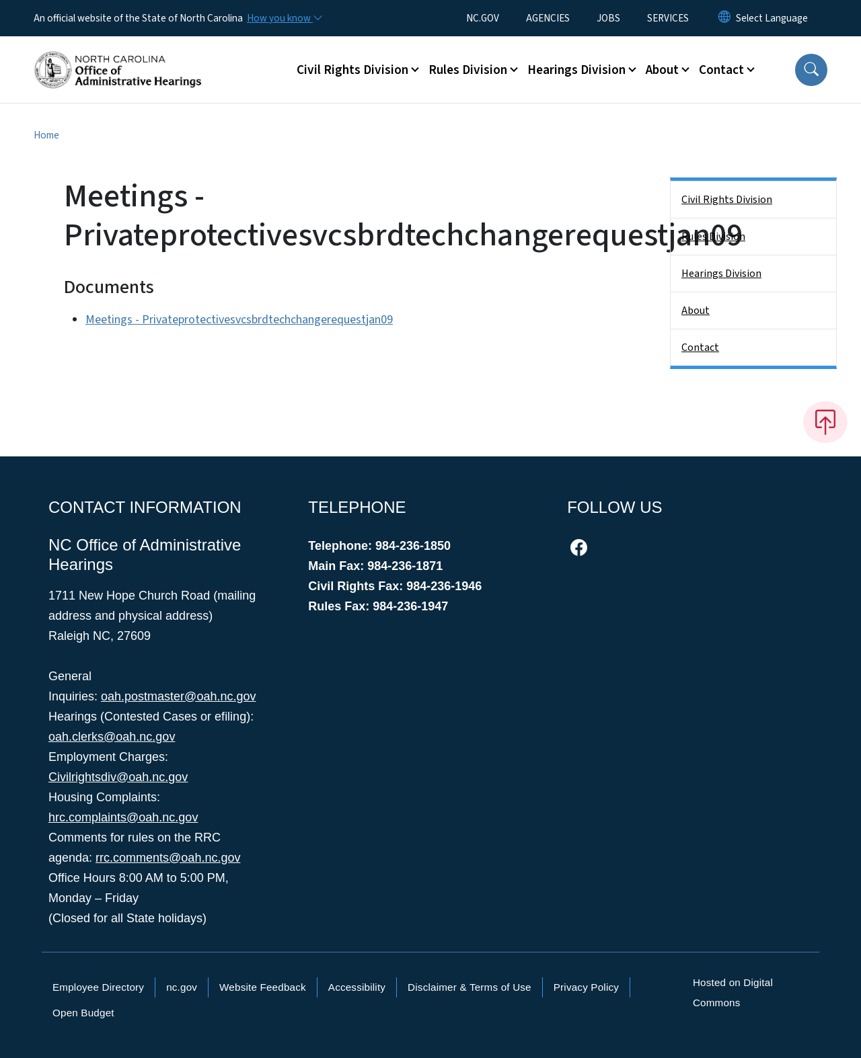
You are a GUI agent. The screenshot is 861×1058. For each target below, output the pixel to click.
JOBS (608, 18)
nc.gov (181, 987)
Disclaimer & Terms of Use (469, 987)
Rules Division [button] (467, 69)
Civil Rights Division (726, 199)
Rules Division (713, 236)
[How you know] (284, 18)
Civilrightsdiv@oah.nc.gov (118, 777)
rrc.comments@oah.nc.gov (168, 857)
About (695, 310)
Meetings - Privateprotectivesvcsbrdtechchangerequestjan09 (239, 319)
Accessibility (356, 987)
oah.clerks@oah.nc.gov (111, 736)
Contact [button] (721, 69)
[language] (772, 18)
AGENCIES (548, 18)
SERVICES (668, 18)
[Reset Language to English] (724, 18)
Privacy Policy (586, 987)
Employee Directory (98, 987)
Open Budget (83, 1012)
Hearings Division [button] (576, 69)
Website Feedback (262, 987)
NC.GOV (482, 18)
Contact (700, 347)
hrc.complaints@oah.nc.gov (123, 817)
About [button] (662, 69)
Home (46, 135)
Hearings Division (721, 273)
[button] (811, 70)
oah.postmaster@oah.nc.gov (178, 696)
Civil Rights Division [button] (352, 69)
